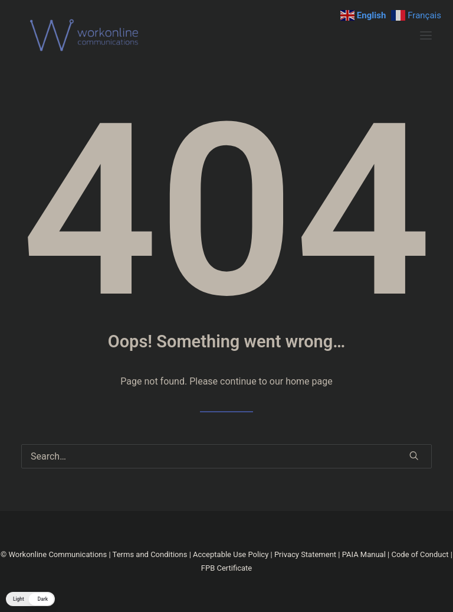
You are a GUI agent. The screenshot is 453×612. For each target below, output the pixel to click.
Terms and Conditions (150, 554)
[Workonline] (87, 35)
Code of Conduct (419, 554)
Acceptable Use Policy (230, 554)
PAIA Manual (364, 554)
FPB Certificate (226, 568)
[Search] (226, 456)
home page (309, 381)
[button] (426, 35)
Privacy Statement (305, 554)
